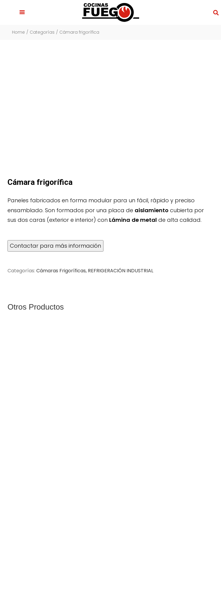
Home (18, 32)
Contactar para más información (55, 245)
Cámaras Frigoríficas (61, 270)
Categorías (42, 32)
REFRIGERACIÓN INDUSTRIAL (120, 270)
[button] (22, 12)
